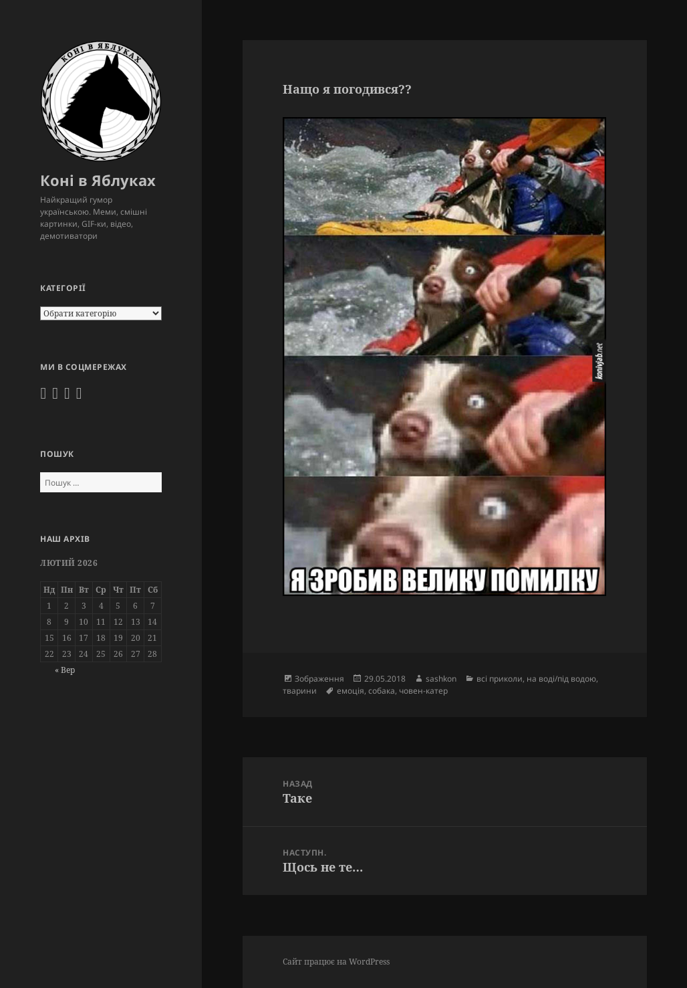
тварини (300, 690)
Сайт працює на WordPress (336, 961)
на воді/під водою (561, 678)
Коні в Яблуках (98, 180)
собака (381, 690)
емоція (350, 690)
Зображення (319, 678)
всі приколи (499, 678)
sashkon (441, 678)
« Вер (65, 670)
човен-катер (423, 690)
